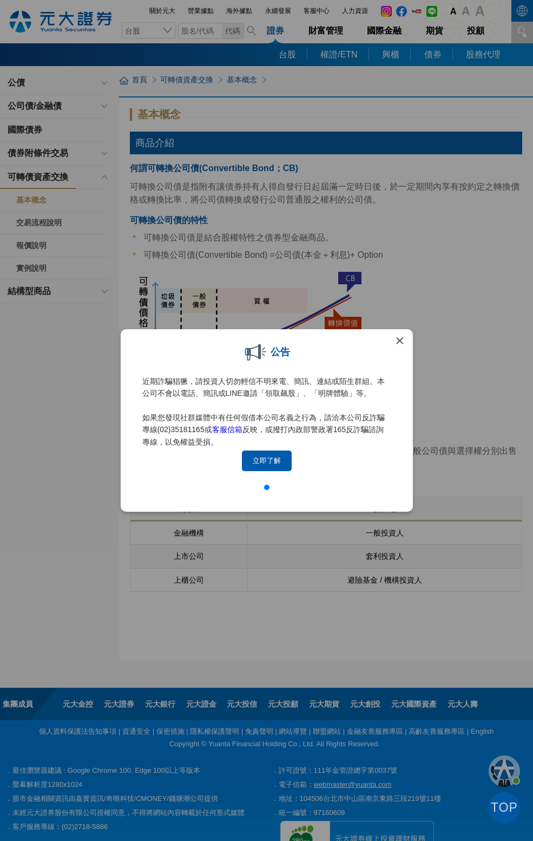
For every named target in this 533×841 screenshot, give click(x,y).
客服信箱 (227, 429)
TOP (504, 807)
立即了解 (267, 461)
